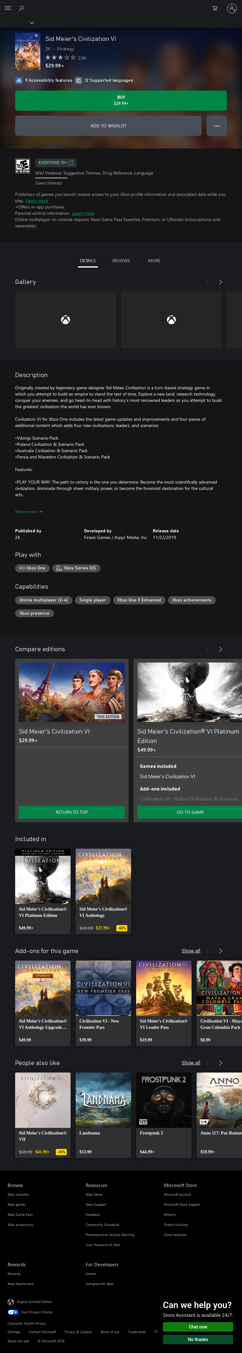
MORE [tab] (154, 260)
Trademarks (137, 1332)
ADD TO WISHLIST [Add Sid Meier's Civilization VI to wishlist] (108, 126)
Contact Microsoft (42, 1332)
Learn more (37, 200)
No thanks (198, 1339)
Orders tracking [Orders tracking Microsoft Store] (175, 1225)
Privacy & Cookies (78, 1332)
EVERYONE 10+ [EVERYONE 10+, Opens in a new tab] (55, 162)
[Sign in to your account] (231, 8)
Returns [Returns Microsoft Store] (170, 1214)
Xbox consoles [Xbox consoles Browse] (18, 1194)
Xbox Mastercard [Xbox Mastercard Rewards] (20, 1284)
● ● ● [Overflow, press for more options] (217, 125)
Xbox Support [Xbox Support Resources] (96, 1204)
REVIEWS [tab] (121, 260)
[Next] (220, 282)
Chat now (198, 1326)
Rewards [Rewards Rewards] (14, 1274)
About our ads (18, 1341)
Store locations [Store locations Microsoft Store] (175, 1235)
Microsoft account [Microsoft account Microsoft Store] (177, 1194)
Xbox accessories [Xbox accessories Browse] (20, 1225)
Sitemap (14, 1332)
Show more (29, 511)
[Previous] (208, 282)
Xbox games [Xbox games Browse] (17, 1204)
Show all (191, 950)
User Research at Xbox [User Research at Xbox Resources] (103, 1245)
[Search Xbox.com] (22, 8)
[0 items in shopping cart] (216, 8)
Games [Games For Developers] (91, 1274)
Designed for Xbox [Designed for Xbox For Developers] (99, 1284)
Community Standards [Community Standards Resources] (102, 1225)
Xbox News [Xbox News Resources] (94, 1194)
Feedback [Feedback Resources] (93, 1214)
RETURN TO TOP (72, 812)
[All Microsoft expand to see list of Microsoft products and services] (7, 8)
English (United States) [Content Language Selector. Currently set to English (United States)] (34, 1302)
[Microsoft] (120, 4)
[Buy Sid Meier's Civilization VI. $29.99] (121, 101)
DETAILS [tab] (87, 260)
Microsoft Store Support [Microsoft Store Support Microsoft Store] (182, 1204)
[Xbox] (16, 22)
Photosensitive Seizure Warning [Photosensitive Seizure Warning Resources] (110, 1235)
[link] (43, 891)
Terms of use (110, 1332)
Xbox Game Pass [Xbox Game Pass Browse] (20, 1214)
